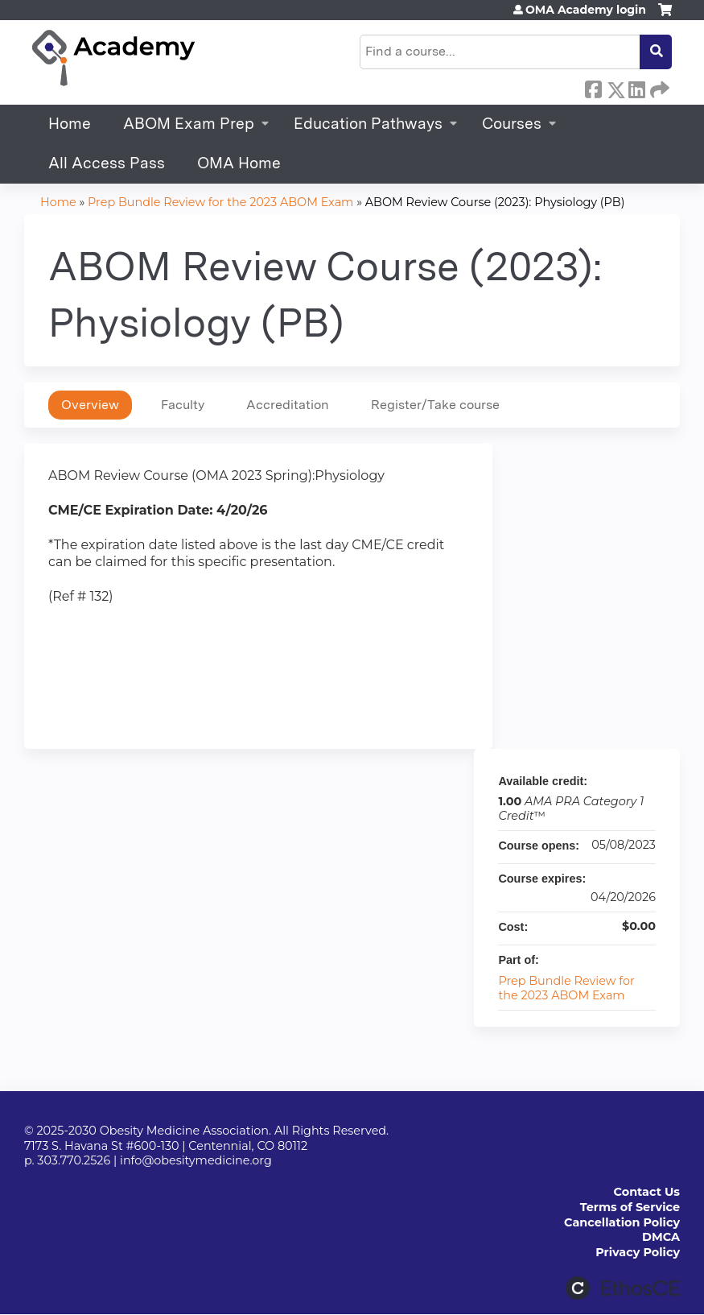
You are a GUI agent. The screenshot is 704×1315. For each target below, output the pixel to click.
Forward (658, 87)
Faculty (182, 404)
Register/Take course (435, 404)
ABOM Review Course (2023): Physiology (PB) (495, 202)
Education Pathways (368, 123)
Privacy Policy (637, 1252)
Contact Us (647, 1192)
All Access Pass (106, 163)
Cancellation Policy (622, 1222)
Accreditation (287, 404)
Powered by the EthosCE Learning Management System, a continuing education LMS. (623, 1288)
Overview (90, 404)
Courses (511, 123)
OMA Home (239, 163)
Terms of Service (630, 1207)
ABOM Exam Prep (188, 123)
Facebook (593, 87)
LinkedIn (636, 87)
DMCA (661, 1237)
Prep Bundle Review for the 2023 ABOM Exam (220, 202)
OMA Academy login (585, 9)
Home (69, 123)
